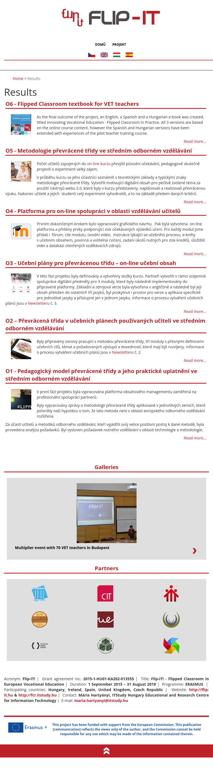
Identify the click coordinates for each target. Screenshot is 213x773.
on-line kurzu (98, 163)
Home (18, 78)
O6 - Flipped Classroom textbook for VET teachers (72, 103)
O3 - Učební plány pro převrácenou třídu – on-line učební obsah (90, 263)
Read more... (195, 141)
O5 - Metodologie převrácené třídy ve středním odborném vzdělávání (98, 150)
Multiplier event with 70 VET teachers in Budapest (62, 547)
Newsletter (37, 303)
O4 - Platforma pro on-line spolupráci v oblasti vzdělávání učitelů (93, 210)
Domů (101, 44)
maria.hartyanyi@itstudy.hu (101, 700)
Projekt (119, 44)
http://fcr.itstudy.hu (37, 694)
